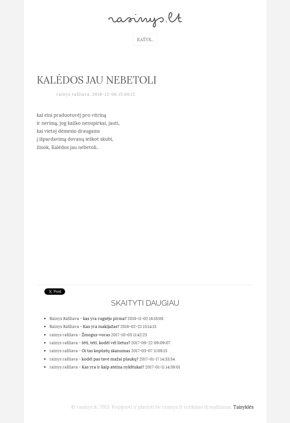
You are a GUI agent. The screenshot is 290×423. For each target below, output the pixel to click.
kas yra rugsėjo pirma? (105, 318)
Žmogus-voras (96, 334)
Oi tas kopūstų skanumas (106, 350)
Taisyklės (243, 406)
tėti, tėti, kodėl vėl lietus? (106, 342)
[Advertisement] (145, 233)
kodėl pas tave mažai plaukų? (110, 358)
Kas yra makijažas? (101, 326)
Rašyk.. (145, 39)
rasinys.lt (145, 19)
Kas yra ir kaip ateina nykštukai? (113, 366)
